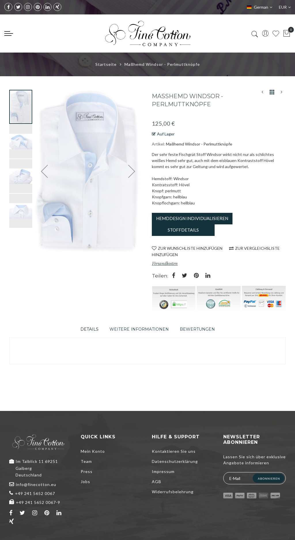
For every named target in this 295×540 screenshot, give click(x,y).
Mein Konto (93, 451)
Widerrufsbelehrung (173, 491)
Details (89, 329)
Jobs (85, 481)
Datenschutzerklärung (175, 461)
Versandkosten (165, 263)
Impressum (163, 471)
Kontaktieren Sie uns (174, 451)
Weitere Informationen (139, 329)
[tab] (89, 329)
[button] (21, 141)
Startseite (106, 64)
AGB (156, 481)
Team (86, 461)
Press (86, 471)
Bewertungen (197, 329)
